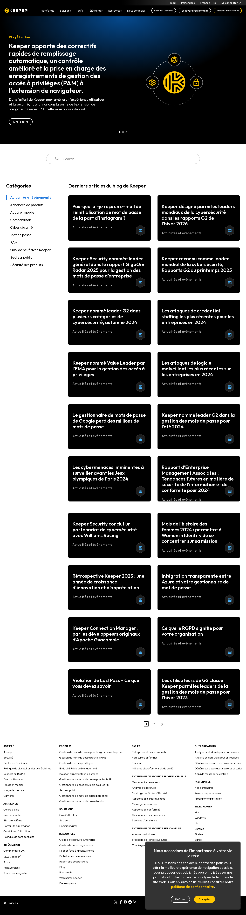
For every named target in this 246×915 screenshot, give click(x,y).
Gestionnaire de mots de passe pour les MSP (85, 779)
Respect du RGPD (14, 774)
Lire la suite (20, 121)
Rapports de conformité (146, 809)
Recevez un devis (163, 10)
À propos (9, 752)
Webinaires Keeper (70, 878)
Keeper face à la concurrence (76, 850)
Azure (6, 862)
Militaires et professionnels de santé (152, 768)
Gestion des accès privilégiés (76, 763)
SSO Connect (12, 856)
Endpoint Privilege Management (78, 768)
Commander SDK (14, 850)
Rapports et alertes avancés (148, 798)
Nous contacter (12, 815)
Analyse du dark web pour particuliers (217, 752)
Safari (198, 839)
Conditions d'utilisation (16, 831)
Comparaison (20, 220)
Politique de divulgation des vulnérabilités (27, 768)
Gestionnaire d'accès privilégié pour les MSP (85, 784)
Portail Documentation (16, 826)
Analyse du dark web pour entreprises (217, 757)
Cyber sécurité (21, 227)
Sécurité (8, 757)
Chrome (199, 828)
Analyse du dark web (144, 787)
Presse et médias (13, 784)
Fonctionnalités (68, 826)
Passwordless (11, 867)
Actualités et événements (30, 197)
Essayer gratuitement (195, 10)
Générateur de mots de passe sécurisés (218, 763)
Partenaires (188, 2)
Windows (200, 818)
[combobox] (123, 159)
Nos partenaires (204, 787)
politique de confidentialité (192, 886)
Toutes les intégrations (16, 873)
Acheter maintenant (228, 10)
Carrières (9, 795)
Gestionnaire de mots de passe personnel (83, 795)
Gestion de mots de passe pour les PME (82, 757)
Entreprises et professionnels (149, 752)
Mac (197, 812)
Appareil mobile (22, 212)
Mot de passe (20, 235)
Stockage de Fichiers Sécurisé (149, 793)
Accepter (205, 899)
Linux (198, 823)
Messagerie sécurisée (145, 804)
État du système (12, 820)
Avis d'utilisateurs (13, 779)
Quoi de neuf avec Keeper (30, 250)
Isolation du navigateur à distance (78, 774)
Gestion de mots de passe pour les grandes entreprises (91, 752)
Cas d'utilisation (68, 815)
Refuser (180, 899)
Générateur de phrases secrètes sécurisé (219, 768)
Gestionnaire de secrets (146, 782)
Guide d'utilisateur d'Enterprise (77, 839)
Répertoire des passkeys (73, 861)
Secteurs (64, 820)
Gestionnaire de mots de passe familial (82, 801)
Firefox (199, 834)
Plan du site (65, 872)
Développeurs (67, 883)
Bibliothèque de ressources (75, 856)
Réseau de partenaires (208, 793)
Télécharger (95, 10)
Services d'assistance (144, 820)
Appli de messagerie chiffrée (211, 774)
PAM (14, 242)
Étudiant (137, 763)
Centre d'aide (11, 809)
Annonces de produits (27, 205)
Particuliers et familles (145, 757)
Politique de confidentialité (18, 836)
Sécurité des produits (26, 265)
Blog (173, 2)
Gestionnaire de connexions (148, 815)
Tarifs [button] (79, 10)
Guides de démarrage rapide (76, 845)
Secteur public (21, 257)
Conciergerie (139, 845)
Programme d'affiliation (208, 798)
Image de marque (13, 790)
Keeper (16, 10)
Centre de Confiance (15, 763)
